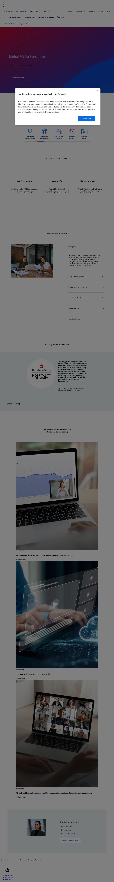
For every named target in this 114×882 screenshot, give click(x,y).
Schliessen (87, 119)
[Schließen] (97, 90)
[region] (58, 106)
